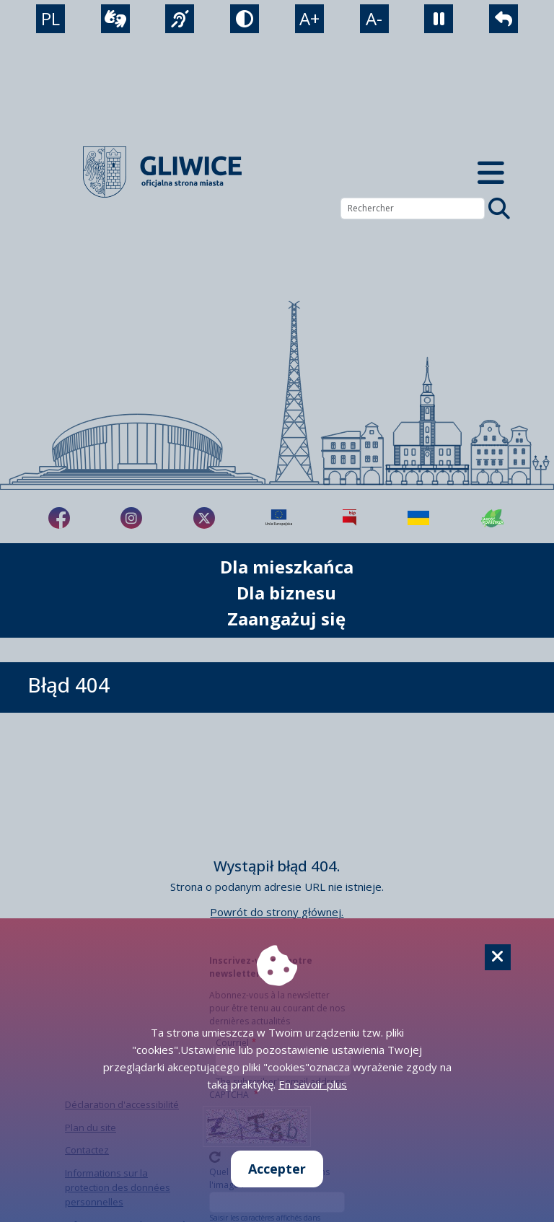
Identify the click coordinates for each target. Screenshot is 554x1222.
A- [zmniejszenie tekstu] (374, 18)
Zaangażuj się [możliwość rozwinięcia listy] (286, 618)
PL (50, 18)
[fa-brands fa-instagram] (131, 518)
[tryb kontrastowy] (244, 18)
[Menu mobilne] (490, 172)
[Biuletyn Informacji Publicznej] (349, 518)
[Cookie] (498, 957)
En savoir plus (312, 1084)
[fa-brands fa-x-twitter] (204, 518)
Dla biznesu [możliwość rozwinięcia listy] (286, 593)
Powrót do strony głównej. (276, 912)
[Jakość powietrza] (493, 518)
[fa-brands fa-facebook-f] (59, 518)
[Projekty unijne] (278, 518)
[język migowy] (179, 18)
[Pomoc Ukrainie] (418, 518)
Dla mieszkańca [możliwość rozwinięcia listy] (286, 567)
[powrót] (503, 18)
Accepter (277, 1168)
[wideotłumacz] (115, 18)
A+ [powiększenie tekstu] (309, 18)
